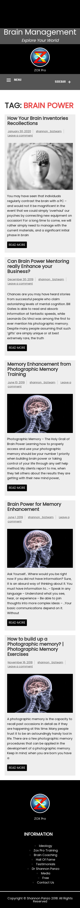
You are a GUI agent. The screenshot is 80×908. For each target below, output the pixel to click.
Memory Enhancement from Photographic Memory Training (39, 369)
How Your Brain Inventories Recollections (37, 120)
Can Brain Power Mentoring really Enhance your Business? (38, 266)
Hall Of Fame (45, 859)
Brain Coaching (45, 855)
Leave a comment (20, 136)
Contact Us (45, 882)
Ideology (45, 846)
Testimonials (45, 864)
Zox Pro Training (46, 850)
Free (45, 878)
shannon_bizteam (49, 131)
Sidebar (60, 81)
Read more (17, 245)
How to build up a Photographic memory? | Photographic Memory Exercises (35, 646)
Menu (17, 79)
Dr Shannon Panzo (45, 869)
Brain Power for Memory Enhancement (34, 506)
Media (45, 873)
